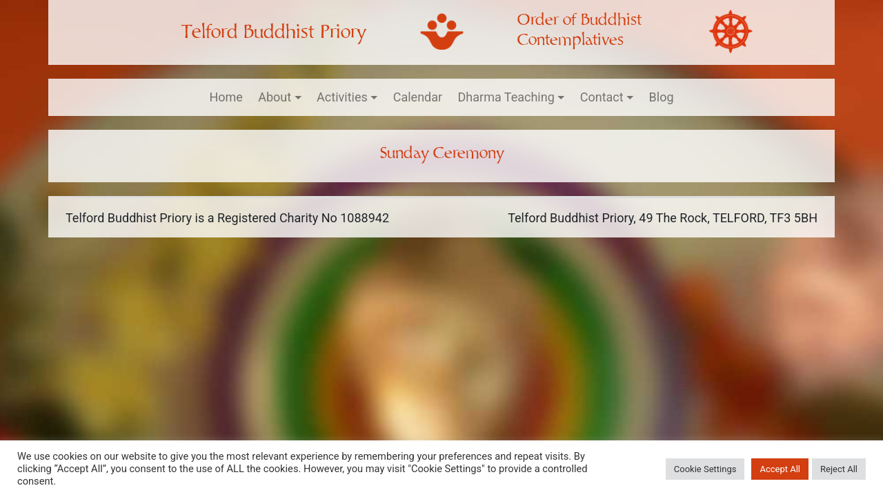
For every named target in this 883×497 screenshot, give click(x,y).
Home (225, 97)
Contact (602, 97)
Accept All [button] (780, 469)
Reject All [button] (838, 469)
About (274, 97)
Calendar (417, 97)
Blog (661, 97)
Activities (342, 97)
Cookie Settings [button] (705, 469)
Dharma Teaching (506, 97)
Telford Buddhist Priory (273, 32)
